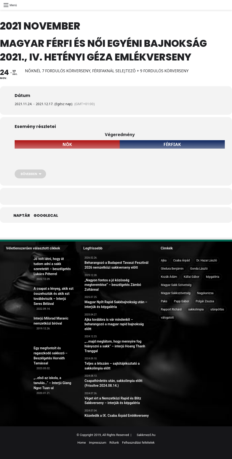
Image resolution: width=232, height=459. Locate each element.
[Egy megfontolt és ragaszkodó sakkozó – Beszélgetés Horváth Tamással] (17, 359)
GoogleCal (46, 215)
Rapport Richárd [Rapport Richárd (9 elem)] (171, 309)
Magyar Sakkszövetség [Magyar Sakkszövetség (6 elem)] (175, 293)
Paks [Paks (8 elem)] (164, 301)
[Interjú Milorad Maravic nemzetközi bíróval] (17, 329)
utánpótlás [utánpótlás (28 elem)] (217, 309)
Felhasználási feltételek (138, 442)
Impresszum (97, 442)
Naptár (21, 215)
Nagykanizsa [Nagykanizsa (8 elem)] (205, 293)
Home (81, 442)
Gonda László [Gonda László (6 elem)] (199, 268)
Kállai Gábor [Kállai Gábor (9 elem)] (191, 276)
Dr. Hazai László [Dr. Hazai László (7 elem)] (206, 260)
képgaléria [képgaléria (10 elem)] (212, 276)
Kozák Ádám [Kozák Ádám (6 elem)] (169, 276)
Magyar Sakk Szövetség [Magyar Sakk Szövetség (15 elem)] (176, 285)
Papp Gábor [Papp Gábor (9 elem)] (181, 301)
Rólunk (114, 442)
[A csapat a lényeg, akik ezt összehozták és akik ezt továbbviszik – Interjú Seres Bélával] (17, 299)
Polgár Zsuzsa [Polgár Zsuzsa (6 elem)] (205, 301)
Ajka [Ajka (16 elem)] (164, 260)
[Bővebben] (30, 173)
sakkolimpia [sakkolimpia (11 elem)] (196, 309)
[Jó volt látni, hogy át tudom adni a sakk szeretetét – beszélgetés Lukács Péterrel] (17, 269)
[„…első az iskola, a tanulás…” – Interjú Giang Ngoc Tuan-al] (17, 388)
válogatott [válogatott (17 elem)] (167, 317)
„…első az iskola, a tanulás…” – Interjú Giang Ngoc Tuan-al (52, 383)
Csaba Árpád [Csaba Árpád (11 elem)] (181, 260)
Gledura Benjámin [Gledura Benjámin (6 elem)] (172, 268)
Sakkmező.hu (146, 435)
